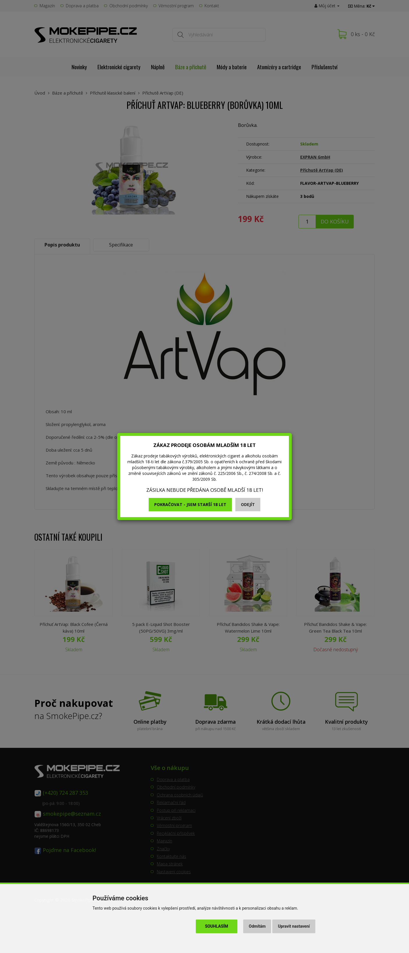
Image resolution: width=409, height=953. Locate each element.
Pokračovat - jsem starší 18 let (190, 504)
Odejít (248, 504)
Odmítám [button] (257, 926)
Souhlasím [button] (216, 926)
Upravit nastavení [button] (294, 926)
